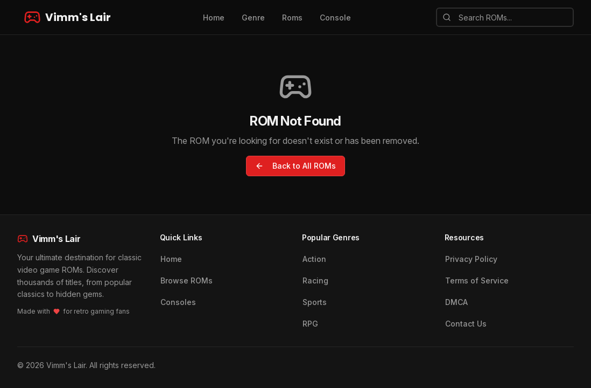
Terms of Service (477, 280)
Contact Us (466, 323)
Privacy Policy (471, 259)
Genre (253, 17)
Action (314, 259)
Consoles (178, 302)
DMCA (456, 302)
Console (335, 17)
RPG (310, 323)
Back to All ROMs (295, 165)
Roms (292, 17)
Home (213, 17)
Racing (315, 280)
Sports (314, 302)
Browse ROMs (186, 280)
